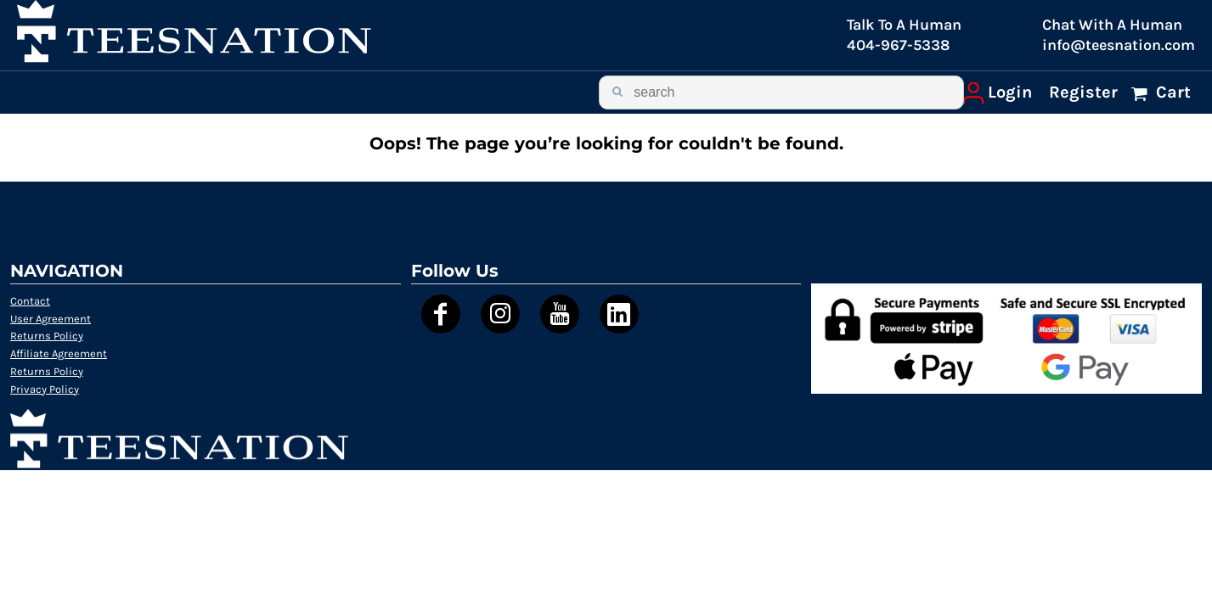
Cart (1171, 92)
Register (1083, 92)
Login (1010, 92)
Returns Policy (46, 335)
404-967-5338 (898, 45)
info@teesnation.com (1118, 45)
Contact (30, 300)
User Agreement (50, 318)
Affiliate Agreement (58, 353)
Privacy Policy (44, 389)
